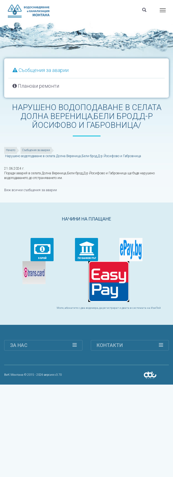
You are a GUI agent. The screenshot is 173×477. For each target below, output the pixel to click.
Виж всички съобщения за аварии (30, 190)
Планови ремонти (35, 86)
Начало (10, 150)
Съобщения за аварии (40, 70)
